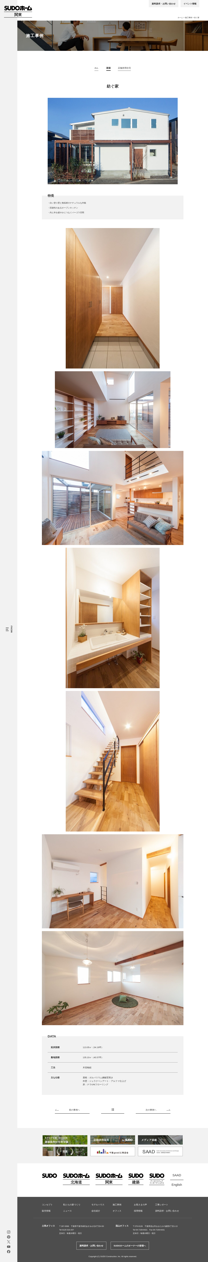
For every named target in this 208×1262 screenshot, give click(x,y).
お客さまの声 (140, 1204)
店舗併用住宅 (124, 68)
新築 (108, 68)
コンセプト (47, 1204)
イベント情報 (189, 3)
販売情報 (46, 1211)
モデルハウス (97, 1204)
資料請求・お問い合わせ (163, 3)
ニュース (67, 1211)
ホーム (180, 18)
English (177, 1185)
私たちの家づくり (71, 1204)
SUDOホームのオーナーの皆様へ (130, 1245)
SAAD (176, 1175)
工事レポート (161, 1204)
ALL (96, 68)
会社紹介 (95, 1211)
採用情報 (138, 1211)
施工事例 (188, 18)
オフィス (117, 1211)
